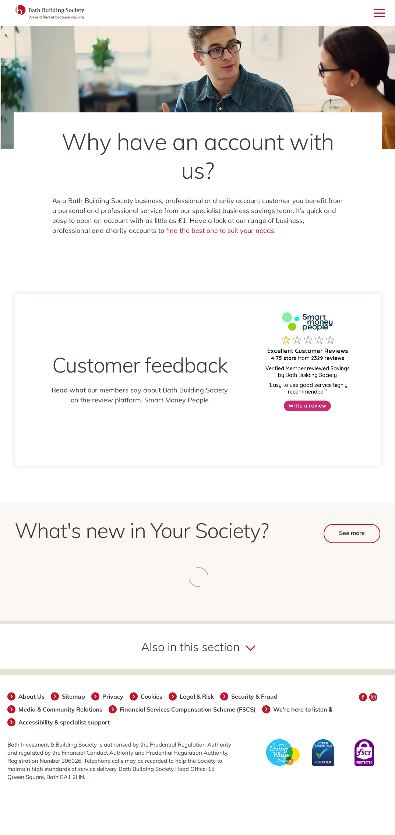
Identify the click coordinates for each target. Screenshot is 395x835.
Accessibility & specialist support (64, 722)
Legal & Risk (197, 696)
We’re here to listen (303, 709)
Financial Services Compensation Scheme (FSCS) (188, 709)
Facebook (363, 697)
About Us (32, 696)
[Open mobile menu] (379, 13)
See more (352, 533)
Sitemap (74, 696)
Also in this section (190, 646)
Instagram (373, 697)
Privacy (113, 696)
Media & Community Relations (60, 709)
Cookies (151, 696)
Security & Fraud (255, 696)
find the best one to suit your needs (220, 230)
